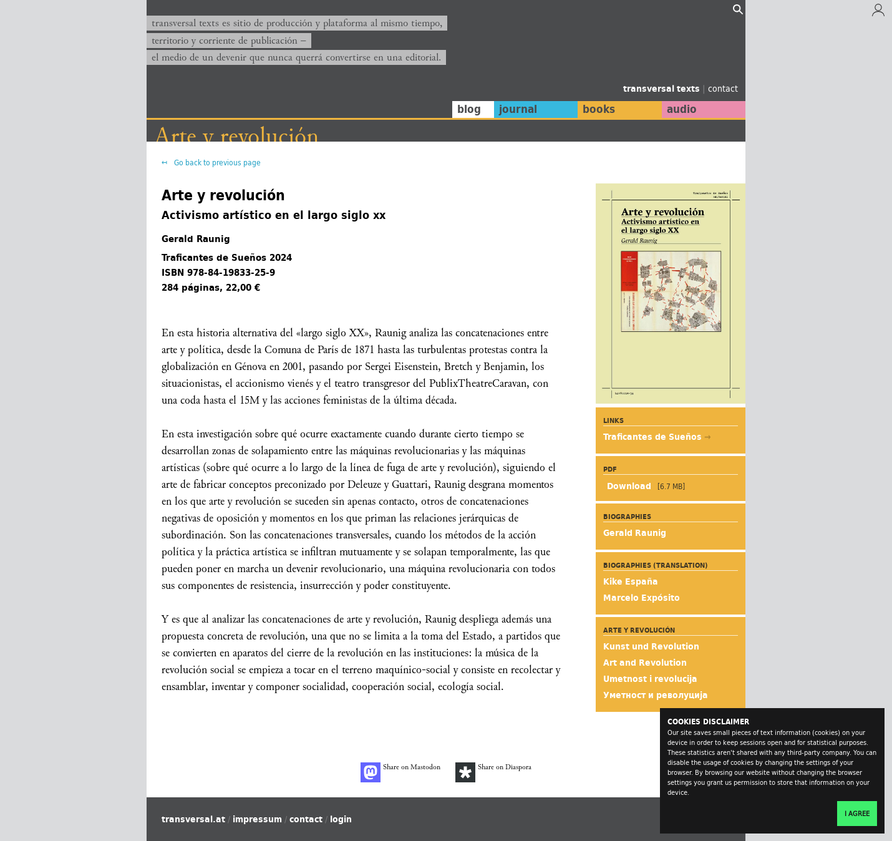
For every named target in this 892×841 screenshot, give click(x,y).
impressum (257, 819)
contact (723, 88)
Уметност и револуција (655, 695)
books (599, 109)
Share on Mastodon (400, 772)
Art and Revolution (645, 662)
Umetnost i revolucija (650, 679)
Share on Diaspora (493, 772)
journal (518, 109)
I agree (857, 814)
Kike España (630, 581)
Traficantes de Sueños (653, 437)
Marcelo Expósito (641, 598)
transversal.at (193, 819)
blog (469, 109)
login (341, 819)
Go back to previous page (216, 162)
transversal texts (662, 88)
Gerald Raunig (634, 533)
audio (682, 109)
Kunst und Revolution (651, 646)
